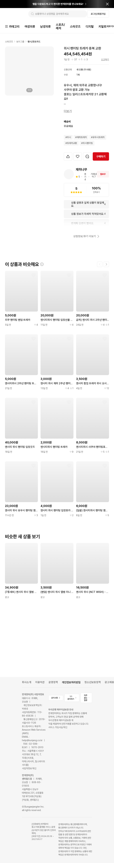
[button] (68, 157)
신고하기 (105, 60)
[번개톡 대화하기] (87, 157)
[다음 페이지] (106, 264)
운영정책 (53, 682)
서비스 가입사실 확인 (57, 727)
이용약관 (40, 682)
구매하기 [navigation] (101, 156)
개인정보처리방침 (71, 682)
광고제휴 (109, 682)
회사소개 (26, 682)
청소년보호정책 (92, 682)
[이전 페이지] (99, 264)
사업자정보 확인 (29, 768)
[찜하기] (77, 157)
